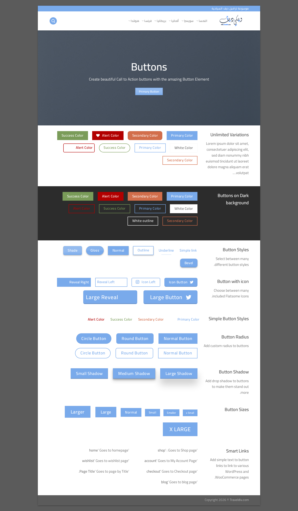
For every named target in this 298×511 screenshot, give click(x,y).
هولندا (133, 21)
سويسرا (187, 21)
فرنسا (147, 21)
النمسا (201, 21)
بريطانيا (160, 21)
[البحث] (53, 21)
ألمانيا (174, 21)
